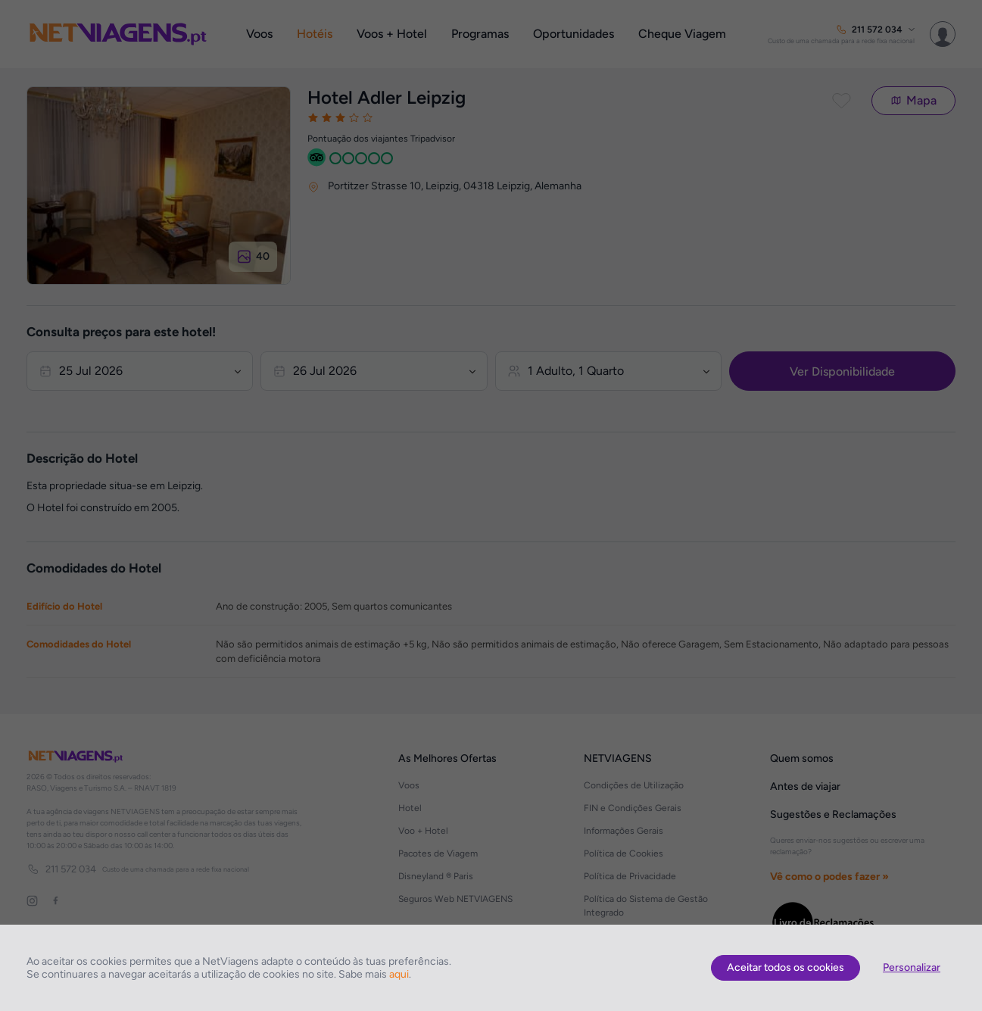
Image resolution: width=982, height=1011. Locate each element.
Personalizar (911, 967)
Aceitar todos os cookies (785, 967)
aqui (399, 974)
